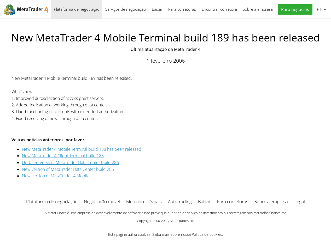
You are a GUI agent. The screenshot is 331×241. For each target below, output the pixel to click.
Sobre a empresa (258, 9)
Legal (299, 201)
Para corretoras (182, 9)
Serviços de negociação (125, 9)
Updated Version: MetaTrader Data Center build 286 (70, 162)
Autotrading (180, 201)
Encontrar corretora (219, 9)
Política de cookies (207, 234)
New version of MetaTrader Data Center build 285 (68, 169)
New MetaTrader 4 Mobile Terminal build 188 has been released (81, 149)
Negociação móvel (102, 201)
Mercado (135, 201)
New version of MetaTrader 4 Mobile (56, 176)
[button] (293, 9)
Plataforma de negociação (77, 9)
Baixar (157, 9)
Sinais (156, 201)
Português (318, 9)
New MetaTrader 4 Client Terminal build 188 (63, 156)
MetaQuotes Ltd (182, 220)
